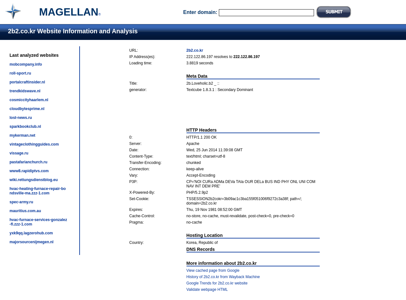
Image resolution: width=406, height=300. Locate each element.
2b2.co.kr (195, 50)
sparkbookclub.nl (25, 126)
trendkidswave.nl (25, 91)
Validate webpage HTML (207, 289)
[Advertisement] (224, 109)
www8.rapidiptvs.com (29, 171)
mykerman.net (22, 135)
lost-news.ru (21, 117)
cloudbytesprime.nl (27, 109)
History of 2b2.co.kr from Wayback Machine (223, 277)
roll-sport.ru (20, 73)
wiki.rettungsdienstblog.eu (34, 180)
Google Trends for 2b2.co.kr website (217, 283)
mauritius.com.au (25, 211)
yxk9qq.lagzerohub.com (31, 233)
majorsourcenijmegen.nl (32, 242)
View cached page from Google (213, 270)
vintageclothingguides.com (34, 144)
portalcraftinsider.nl (27, 82)
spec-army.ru (21, 202)
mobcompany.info (26, 64)
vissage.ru (19, 153)
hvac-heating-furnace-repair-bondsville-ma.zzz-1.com (38, 190)
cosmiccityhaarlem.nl (29, 100)
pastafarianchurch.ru (28, 162)
